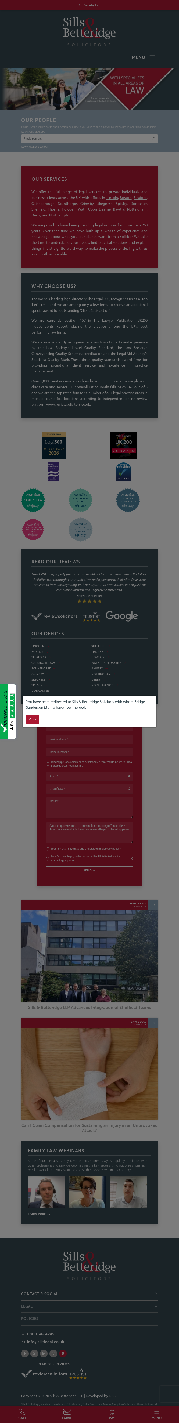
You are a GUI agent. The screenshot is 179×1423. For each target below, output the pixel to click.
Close (32, 719)
